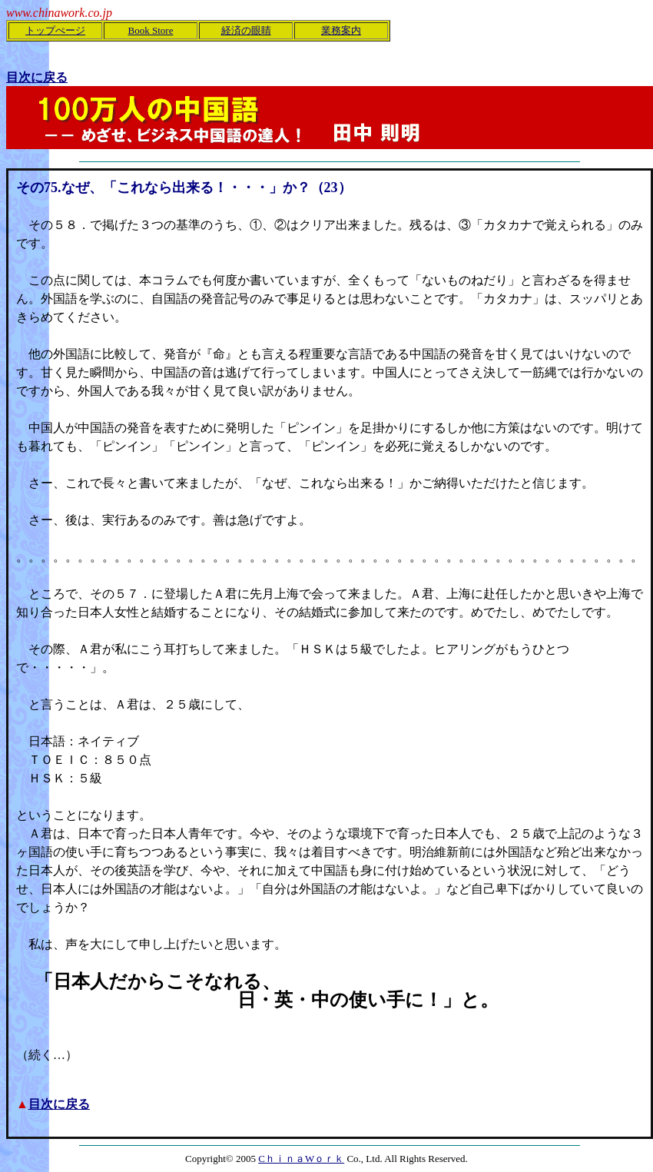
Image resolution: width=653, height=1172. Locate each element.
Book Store (151, 30)
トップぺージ (55, 30)
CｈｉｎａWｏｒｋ (301, 1158)
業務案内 (341, 30)
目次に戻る (59, 1104)
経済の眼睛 (246, 30)
